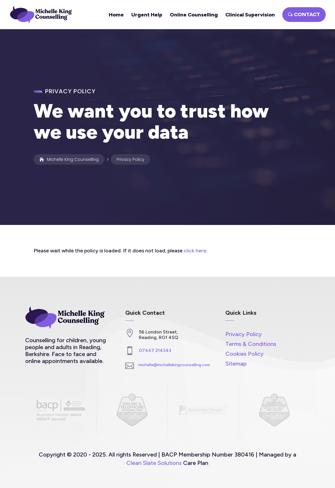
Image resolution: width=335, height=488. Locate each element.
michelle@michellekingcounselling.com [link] (174, 364)
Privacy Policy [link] (243, 334)
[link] (43, 14)
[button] (304, 14)
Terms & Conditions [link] (250, 343)
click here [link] (195, 250)
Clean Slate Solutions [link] (154, 462)
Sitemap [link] (236, 363)
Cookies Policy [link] (244, 353)
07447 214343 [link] (155, 350)
